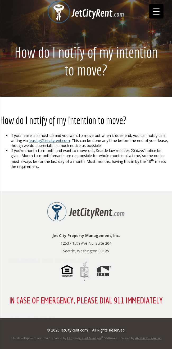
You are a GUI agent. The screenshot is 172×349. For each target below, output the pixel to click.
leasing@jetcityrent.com (49, 140)
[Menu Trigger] (156, 11)
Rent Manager (91, 338)
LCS (70, 338)
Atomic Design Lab (148, 338)
